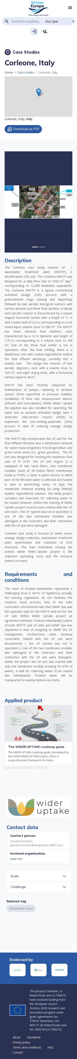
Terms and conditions (27, 1047)
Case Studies (22, 52)
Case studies (25, 72)
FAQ (50, 1047)
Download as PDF (23, 129)
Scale (15, 876)
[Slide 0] (35, 247)
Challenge (18, 887)
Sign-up (44, 31)
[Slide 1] (42, 247)
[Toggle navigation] (70, 7)
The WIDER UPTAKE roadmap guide (36, 747)
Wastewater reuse (21, 908)
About (17, 1037)
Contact (18, 1052)
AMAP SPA (16, 859)
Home (9, 72)
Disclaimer (34, 1037)
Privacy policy (21, 1042)
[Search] (27, 21)
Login (34, 31)
